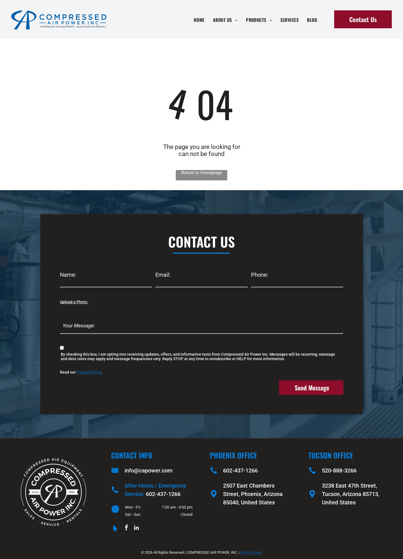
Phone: (259, 274)
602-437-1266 (163, 494)
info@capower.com (148, 470)
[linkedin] (136, 528)
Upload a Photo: (74, 302)
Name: (68, 274)
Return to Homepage (201, 172)
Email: (163, 274)
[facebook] (126, 528)
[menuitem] (199, 20)
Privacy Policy (89, 372)
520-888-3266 (339, 470)
